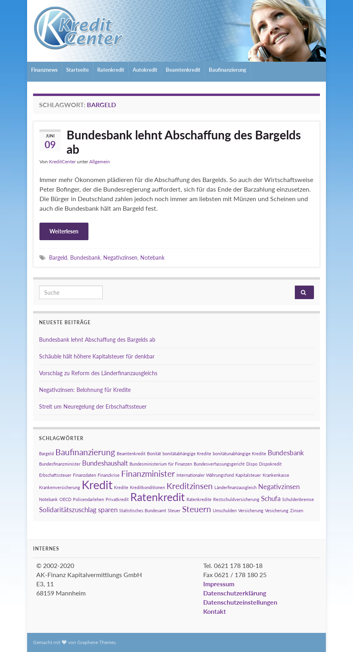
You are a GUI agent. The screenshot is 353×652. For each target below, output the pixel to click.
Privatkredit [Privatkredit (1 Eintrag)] (117, 499)
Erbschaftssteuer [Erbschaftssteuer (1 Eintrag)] (55, 475)
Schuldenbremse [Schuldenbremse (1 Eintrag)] (298, 499)
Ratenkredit (110, 70)
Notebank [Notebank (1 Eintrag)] (48, 499)
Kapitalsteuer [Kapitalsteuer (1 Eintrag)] (248, 475)
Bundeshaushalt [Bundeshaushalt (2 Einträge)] (105, 463)
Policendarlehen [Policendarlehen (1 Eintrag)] (88, 499)
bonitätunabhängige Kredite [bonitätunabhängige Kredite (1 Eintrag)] (239, 453)
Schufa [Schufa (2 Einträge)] (270, 498)
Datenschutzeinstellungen (240, 602)
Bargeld (58, 257)
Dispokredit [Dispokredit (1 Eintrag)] (270, 463)
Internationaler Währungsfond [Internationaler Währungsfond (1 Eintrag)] (205, 475)
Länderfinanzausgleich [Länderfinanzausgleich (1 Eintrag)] (235, 487)
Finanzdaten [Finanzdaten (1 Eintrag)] (84, 475)
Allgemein (99, 161)
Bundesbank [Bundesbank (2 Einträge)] (286, 452)
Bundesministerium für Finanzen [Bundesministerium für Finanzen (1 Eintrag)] (160, 463)
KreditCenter (62, 161)
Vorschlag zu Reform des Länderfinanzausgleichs (98, 373)
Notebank (152, 257)
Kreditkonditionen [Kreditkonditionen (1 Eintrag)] (147, 487)
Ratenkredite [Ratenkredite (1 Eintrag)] (199, 499)
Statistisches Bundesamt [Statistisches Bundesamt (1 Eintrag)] (142, 510)
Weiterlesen (63, 231)
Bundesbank (85, 257)
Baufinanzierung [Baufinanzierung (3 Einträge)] (85, 452)
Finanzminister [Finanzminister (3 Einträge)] (148, 473)
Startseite (77, 70)
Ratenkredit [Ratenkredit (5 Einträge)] (157, 496)
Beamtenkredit (183, 70)
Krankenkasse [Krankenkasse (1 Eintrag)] (276, 475)
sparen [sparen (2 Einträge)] (108, 509)
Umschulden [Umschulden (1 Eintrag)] (225, 510)
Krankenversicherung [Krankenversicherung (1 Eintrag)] (59, 487)
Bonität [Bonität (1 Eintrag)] (154, 453)
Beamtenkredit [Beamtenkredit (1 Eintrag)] (131, 453)
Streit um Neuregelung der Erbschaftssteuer (93, 406)
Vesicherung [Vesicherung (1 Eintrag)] (276, 510)
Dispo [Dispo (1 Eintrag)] (251, 463)
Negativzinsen (120, 257)
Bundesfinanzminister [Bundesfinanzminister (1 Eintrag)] (59, 463)
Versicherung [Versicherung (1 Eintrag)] (250, 510)
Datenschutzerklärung (234, 593)
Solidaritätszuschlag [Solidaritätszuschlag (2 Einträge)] (67, 509)
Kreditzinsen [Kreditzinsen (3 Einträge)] (190, 486)
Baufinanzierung (227, 70)
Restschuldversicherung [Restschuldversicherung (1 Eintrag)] (236, 499)
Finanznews (44, 70)
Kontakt (214, 611)
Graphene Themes (96, 642)
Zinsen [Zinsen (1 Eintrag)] (296, 510)
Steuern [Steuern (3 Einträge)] (196, 509)
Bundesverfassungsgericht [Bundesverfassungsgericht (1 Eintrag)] (219, 463)
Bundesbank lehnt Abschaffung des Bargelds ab (184, 141)
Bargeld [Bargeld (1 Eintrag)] (46, 453)
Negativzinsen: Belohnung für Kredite (85, 389)
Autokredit (145, 70)
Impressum (218, 583)
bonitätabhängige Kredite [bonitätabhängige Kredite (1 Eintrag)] (187, 453)
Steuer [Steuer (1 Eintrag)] (174, 510)
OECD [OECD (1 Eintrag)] (65, 499)
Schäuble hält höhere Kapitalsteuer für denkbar (97, 356)
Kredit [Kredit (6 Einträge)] (97, 484)
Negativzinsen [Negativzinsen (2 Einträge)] (279, 486)
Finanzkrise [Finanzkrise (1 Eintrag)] (109, 475)
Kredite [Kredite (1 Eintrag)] (121, 487)
